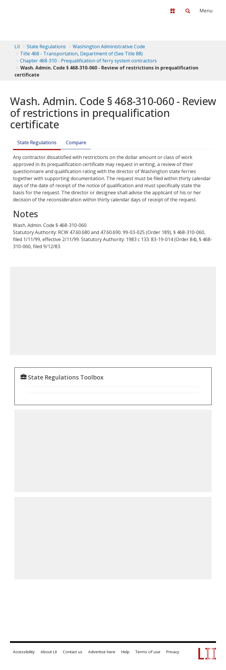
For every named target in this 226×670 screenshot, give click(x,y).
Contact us (72, 651)
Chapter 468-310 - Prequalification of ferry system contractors (88, 60)
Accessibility (24, 651)
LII (17, 46)
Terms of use (147, 651)
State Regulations (46, 46)
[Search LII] (188, 11)
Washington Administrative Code (109, 46)
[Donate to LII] (172, 11)
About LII (49, 651)
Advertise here (101, 651)
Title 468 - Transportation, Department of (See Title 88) (81, 53)
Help (125, 651)
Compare (76, 142)
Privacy (172, 651)
